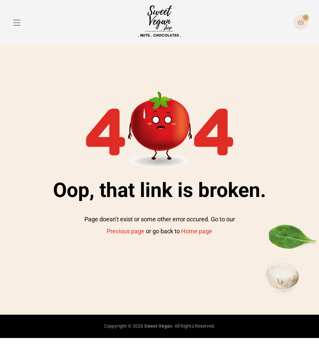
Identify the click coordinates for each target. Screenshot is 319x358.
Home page (196, 231)
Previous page (125, 231)
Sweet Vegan (158, 326)
